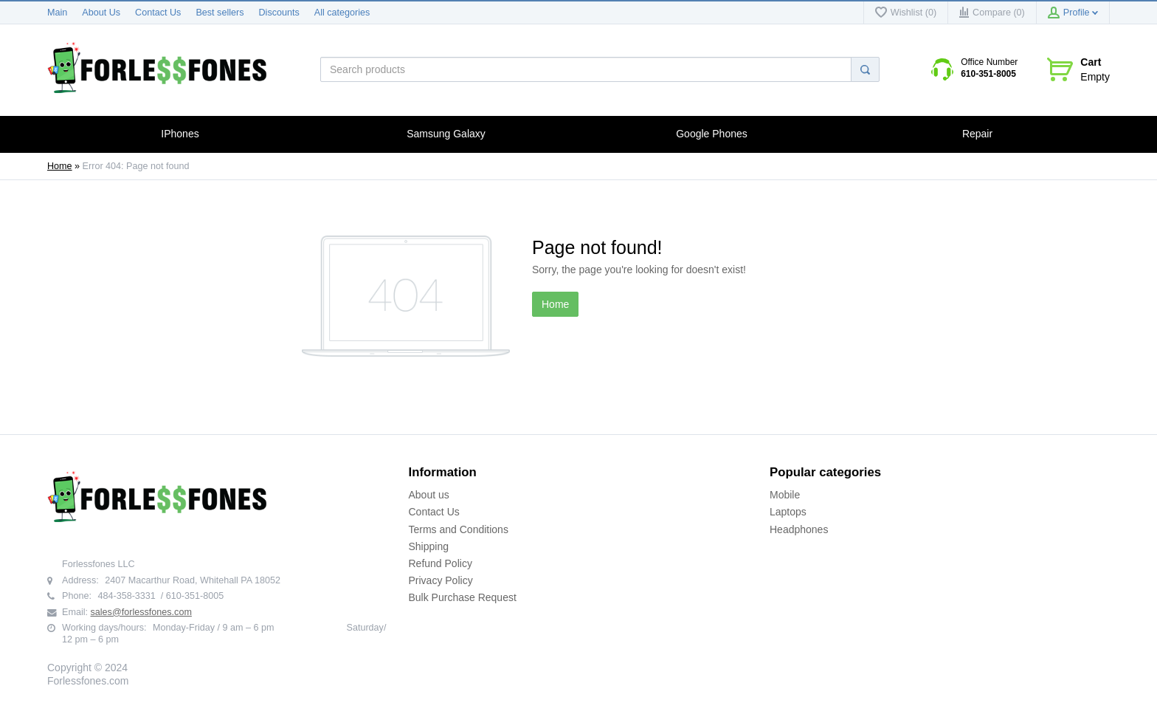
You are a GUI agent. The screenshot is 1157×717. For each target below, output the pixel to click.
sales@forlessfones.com (141, 612)
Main (57, 12)
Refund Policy (440, 563)
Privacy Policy (441, 580)
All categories (342, 12)
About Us (101, 12)
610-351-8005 (988, 73)
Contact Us (158, 12)
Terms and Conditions (458, 529)
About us (429, 495)
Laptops (788, 512)
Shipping (429, 546)
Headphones (799, 529)
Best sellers (220, 12)
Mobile (785, 495)
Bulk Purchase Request (463, 597)
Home (59, 166)
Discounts (279, 12)
